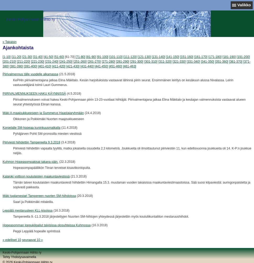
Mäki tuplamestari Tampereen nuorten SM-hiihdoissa (39, 196)
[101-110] (116, 57)
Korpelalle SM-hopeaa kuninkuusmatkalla (31, 128)
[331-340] (193, 61)
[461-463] (129, 66)
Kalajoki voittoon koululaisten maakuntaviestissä (36, 176)
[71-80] (80, 57)
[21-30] (27, 57)
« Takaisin (9, 42)
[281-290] (122, 61)
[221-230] (37, 61)
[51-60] (59, 57)
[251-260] (80, 61)
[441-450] (101, 66)
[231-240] (51, 61)
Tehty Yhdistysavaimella (19, 257)
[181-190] (229, 57)
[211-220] (23, 61)
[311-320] (165, 61)
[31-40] (37, 57)
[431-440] (87, 66)
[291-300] (136, 61)
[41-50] (48, 57)
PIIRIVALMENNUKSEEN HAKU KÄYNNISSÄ (34, 93)
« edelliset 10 (12, 240)
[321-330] (179, 61)
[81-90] (91, 57)
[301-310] (151, 61)
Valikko (244, 5)
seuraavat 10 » (32, 240)
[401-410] (44, 66)
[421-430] (73, 66)
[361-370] (235, 61)
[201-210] (9, 61)
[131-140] (158, 57)
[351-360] (221, 61)
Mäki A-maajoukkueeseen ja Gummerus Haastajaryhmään (43, 113)
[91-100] (102, 57)
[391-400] (30, 66)
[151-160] (186, 57)
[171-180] (215, 57)
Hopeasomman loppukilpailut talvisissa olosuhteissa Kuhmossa (47, 225)
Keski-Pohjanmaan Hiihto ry (31, 19)
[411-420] (58, 66)
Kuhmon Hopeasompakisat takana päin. (30, 162)
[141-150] (172, 57)
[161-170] (200, 57)
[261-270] (94, 61)
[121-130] (144, 57)
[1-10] (7, 57)
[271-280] (108, 61)
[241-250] (66, 61)
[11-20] (16, 57)
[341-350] (207, 61)
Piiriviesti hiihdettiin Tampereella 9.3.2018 (31, 142)
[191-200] (243, 57)
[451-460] (115, 66)
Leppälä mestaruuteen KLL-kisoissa (28, 210)
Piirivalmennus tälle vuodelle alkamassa (30, 74)
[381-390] (16, 66)
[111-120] (130, 57)
